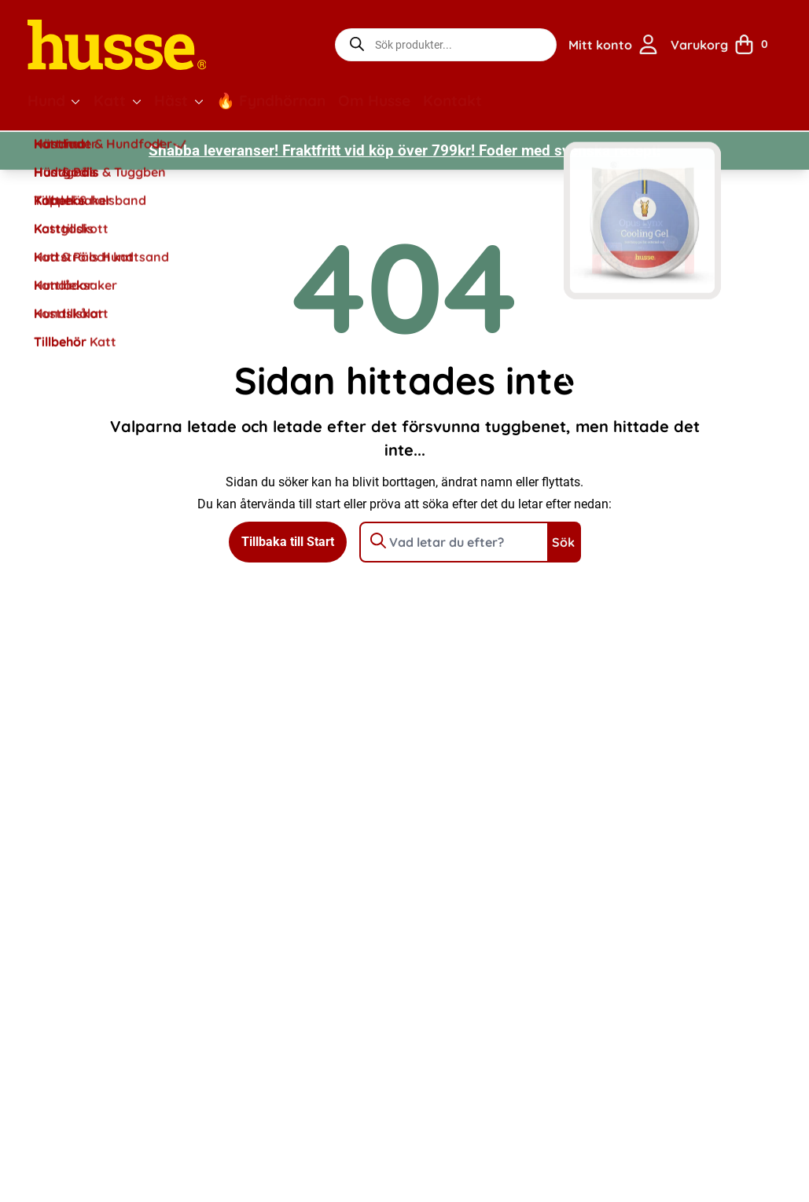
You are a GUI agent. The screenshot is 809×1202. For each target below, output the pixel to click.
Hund (46, 100)
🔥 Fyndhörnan (270, 100)
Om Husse (374, 100)
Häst (171, 100)
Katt (110, 100)
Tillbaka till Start (287, 541)
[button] (75, 101)
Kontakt (452, 100)
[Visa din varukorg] (724, 45)
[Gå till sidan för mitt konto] (613, 45)
